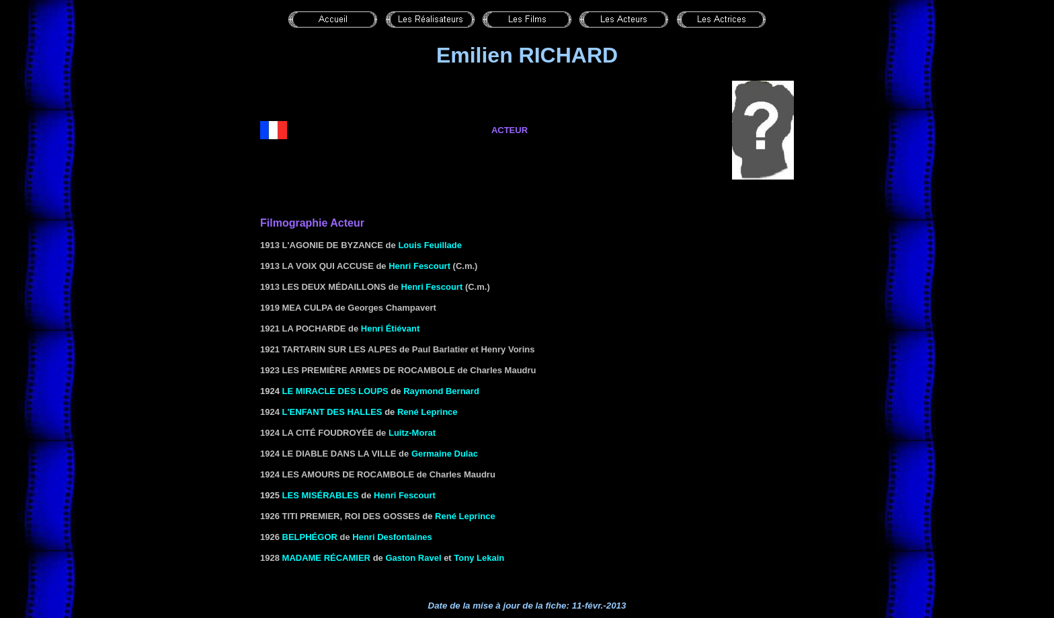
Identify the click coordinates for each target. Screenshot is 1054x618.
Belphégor (309, 537)
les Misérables (320, 495)
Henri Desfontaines (392, 537)
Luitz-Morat (412, 433)
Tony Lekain (479, 558)
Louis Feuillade (430, 245)
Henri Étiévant (390, 328)
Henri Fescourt (419, 266)
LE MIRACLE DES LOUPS (335, 391)
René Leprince (427, 412)
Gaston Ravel (413, 558)
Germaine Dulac (444, 454)
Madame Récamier (326, 558)
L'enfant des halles (332, 412)
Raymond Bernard (441, 391)
